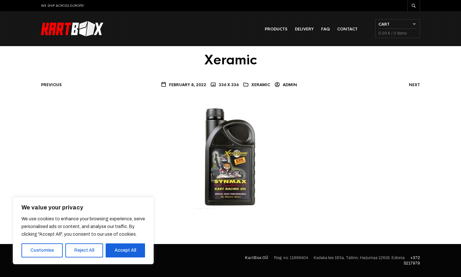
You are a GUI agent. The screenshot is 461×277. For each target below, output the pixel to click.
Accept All (125, 250)
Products (276, 29)
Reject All (84, 250)
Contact (347, 29)
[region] (83, 230)
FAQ (325, 29)
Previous (51, 84)
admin (289, 84)
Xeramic (260, 84)
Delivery (304, 29)
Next (414, 84)
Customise (42, 250)
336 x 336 (228, 84)
